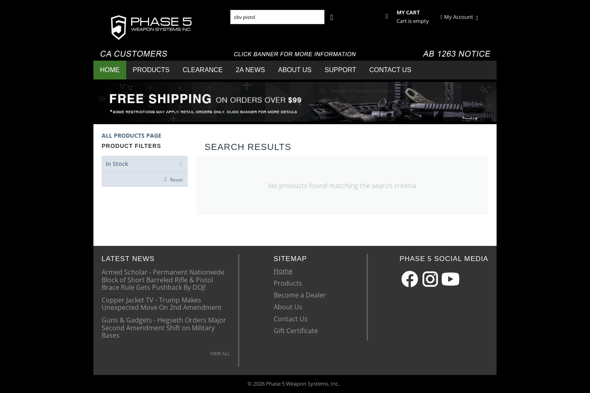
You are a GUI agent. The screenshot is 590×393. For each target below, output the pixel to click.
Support (340, 69)
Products (151, 69)
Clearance (203, 69)
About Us (295, 69)
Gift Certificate (296, 330)
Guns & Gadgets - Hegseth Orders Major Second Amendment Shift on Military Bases (164, 327)
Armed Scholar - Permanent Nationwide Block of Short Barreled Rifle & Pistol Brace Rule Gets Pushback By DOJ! (163, 279)
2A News (250, 69)
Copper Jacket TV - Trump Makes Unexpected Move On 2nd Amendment (162, 303)
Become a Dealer (300, 295)
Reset (176, 179)
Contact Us (390, 69)
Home (110, 69)
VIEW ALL (220, 353)
